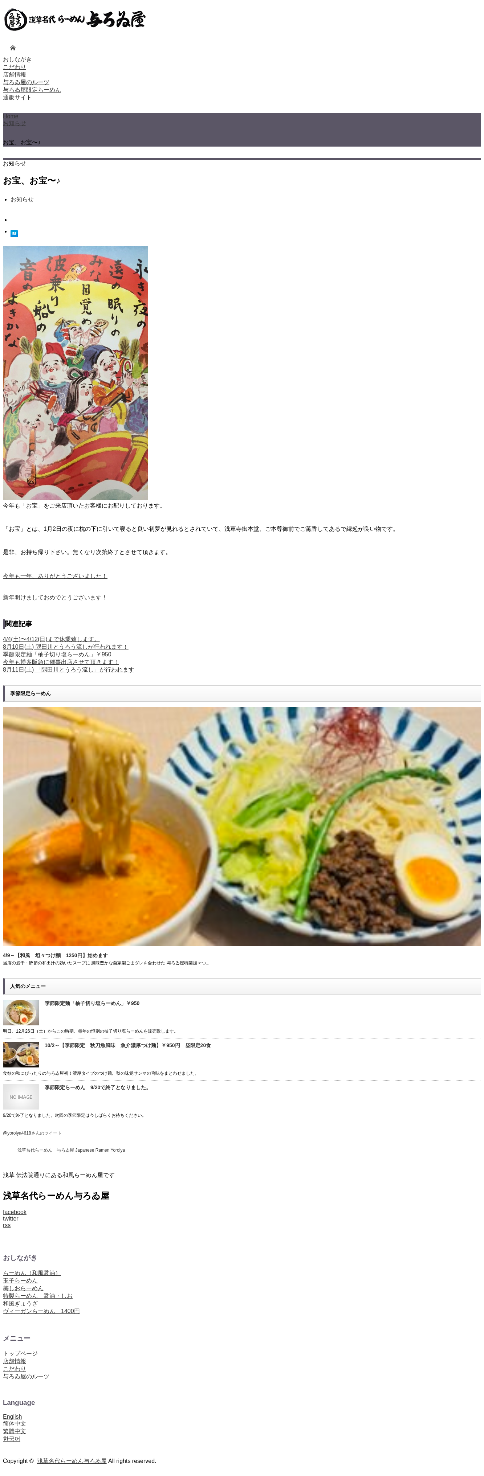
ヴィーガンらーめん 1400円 (41, 1311)
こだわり (14, 1369)
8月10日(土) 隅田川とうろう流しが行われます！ (66, 647)
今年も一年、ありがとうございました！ (55, 576)
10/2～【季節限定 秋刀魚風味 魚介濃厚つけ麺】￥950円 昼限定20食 (128, 1045)
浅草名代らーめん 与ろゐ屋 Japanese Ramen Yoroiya (71, 1150)
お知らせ (14, 123)
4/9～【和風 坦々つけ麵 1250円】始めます (55, 955)
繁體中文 (14, 1431)
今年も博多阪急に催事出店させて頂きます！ (61, 662)
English (12, 1417)
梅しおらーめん (23, 1288)
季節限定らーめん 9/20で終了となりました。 (98, 1087)
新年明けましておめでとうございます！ (55, 597)
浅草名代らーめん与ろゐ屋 (72, 1461)
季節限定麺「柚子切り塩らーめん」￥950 (57, 654)
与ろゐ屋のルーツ (26, 1376)
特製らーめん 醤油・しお (38, 1296)
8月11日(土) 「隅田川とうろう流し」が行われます (68, 670)
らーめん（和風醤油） (32, 1273)
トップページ (20, 1353)
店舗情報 (14, 1361)
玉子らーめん (20, 1281)
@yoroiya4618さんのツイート (32, 1133)
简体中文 (14, 1423)
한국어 (11, 1439)
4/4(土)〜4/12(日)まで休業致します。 (51, 639)
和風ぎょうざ (20, 1303)
